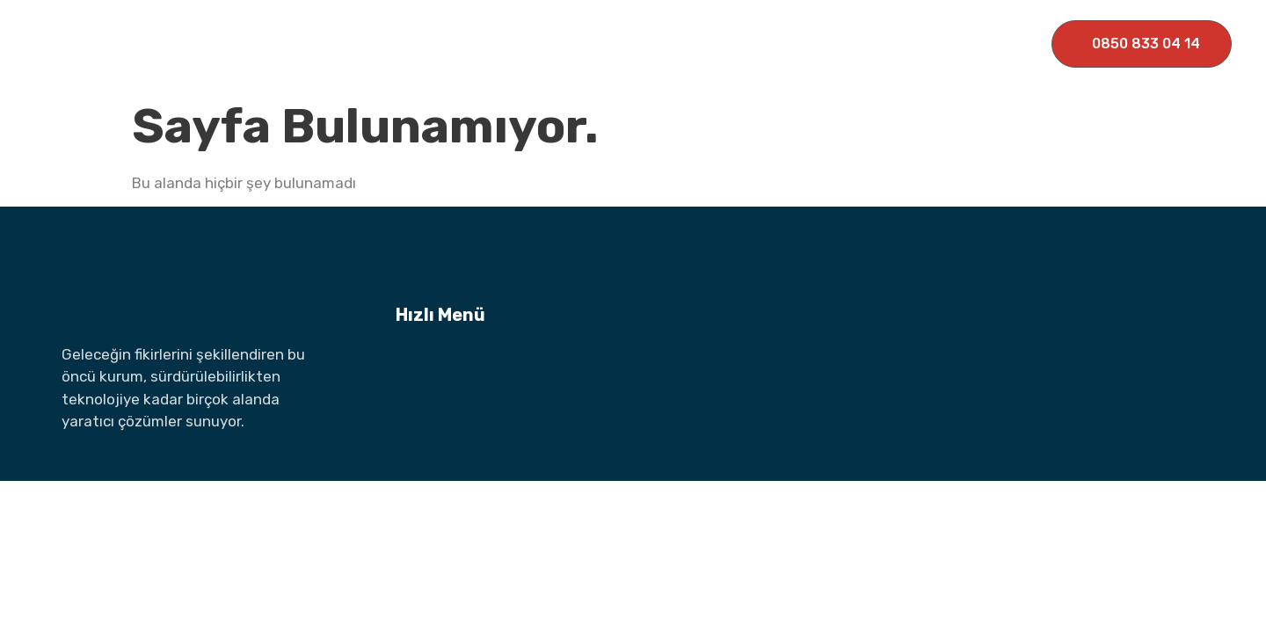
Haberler (695, 43)
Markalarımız (589, 43)
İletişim (858, 43)
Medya (779, 43)
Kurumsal (474, 43)
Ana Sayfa (367, 43)
